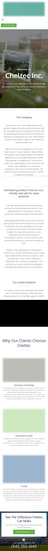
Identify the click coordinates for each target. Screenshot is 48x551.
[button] (2, 19)
